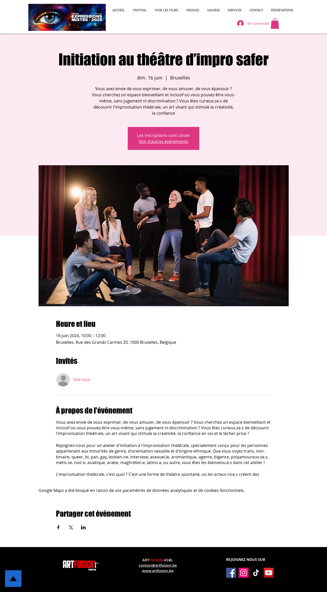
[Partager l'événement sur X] (70, 527)
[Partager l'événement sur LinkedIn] (83, 527)
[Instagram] (244, 573)
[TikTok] (256, 573)
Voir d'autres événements (163, 141)
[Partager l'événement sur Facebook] (58, 527)
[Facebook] (231, 573)
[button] (166, 10)
